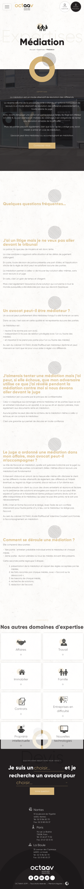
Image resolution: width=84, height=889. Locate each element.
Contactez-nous (42, 145)
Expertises (41, 50)
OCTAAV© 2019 (21, 884)
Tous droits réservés (38, 884)
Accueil (32, 50)
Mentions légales (55, 884)
